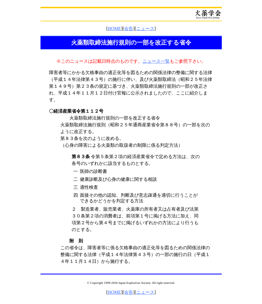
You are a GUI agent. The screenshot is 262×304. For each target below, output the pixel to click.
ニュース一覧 (156, 61)
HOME (114, 28)
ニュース (145, 28)
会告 (128, 28)
